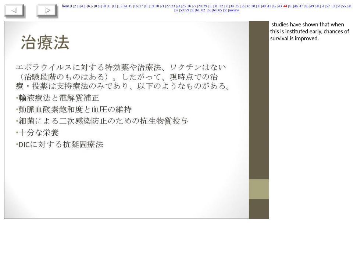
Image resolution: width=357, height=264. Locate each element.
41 (269, 6)
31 (216, 6)
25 (184, 6)
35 (237, 6)
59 (187, 10)
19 (152, 6)
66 (225, 10)
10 (104, 6)
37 (248, 6)
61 (198, 10)
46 (296, 6)
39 (258, 6)
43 (280, 6)
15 (130, 6)
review (234, 10)
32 (221, 6)
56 (349, 6)
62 (203, 10)
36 (242, 6)
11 (109, 6)
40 (264, 6)
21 (162, 6)
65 (220, 10)
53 (333, 6)
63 (210, 10)
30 (211, 6)
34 (232, 6)
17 (141, 6)
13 (120, 6)
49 (312, 6)
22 (167, 6)
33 (226, 6)
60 (193, 10)
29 (205, 6)
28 (200, 6)
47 (301, 6)
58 (182, 10)
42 (274, 6)
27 (194, 6)
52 (328, 6)
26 (189, 6)
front (65, 6)
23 (173, 6)
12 (114, 6)
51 (322, 6)
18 (146, 6)
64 (215, 10)
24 (178, 6)
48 (306, 6)
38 (253, 6)
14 (125, 6)
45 (290, 6)
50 (317, 6)
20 (157, 6)
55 (344, 6)
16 (136, 6)
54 (338, 6)
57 (176, 10)
